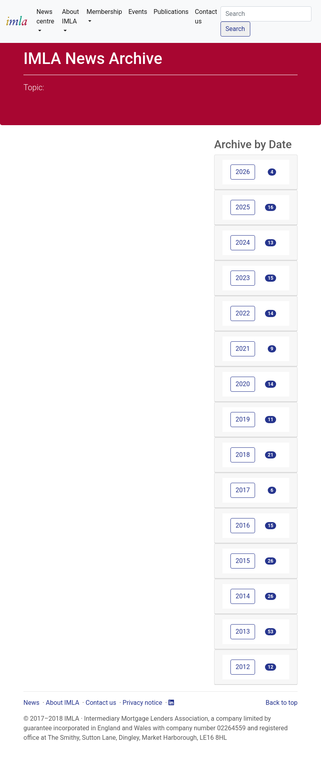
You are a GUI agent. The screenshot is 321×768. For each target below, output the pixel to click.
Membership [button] (104, 11)
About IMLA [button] (70, 16)
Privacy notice (142, 702)
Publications (171, 11)
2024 (243, 242)
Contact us (206, 16)
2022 (243, 313)
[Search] (265, 13)
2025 (243, 207)
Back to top (282, 702)
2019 (243, 419)
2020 (243, 384)
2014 (243, 596)
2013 (243, 631)
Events (137, 11)
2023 (243, 278)
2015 (243, 561)
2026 (243, 172)
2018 (243, 454)
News (31, 702)
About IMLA (62, 702)
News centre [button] (45, 16)
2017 (243, 490)
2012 (243, 667)
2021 (243, 348)
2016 (243, 525)
